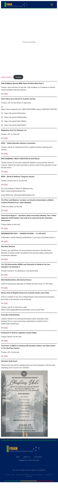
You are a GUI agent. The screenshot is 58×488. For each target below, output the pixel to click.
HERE (6, 94)
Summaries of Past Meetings (29, 460)
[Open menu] (52, 4)
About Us (27, 457)
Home (17, 457)
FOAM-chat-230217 (6, 77)
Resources (38, 457)
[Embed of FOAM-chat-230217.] (29, 42)
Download (18, 77)
